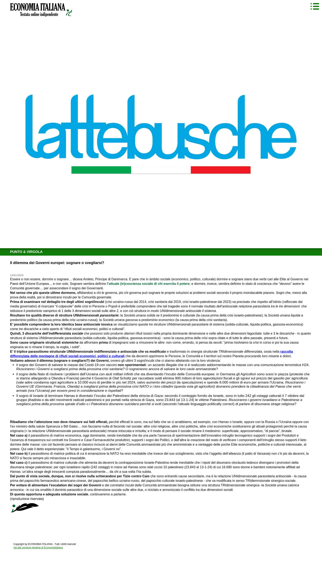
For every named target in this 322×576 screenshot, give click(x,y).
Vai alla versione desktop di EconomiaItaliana (38, 547)
